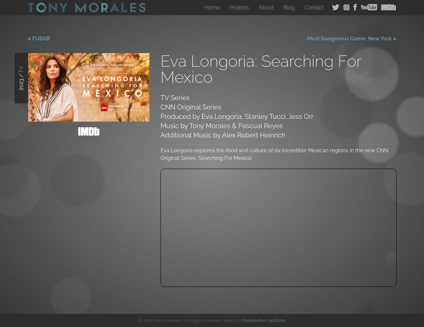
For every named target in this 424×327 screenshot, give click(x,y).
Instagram (346, 7)
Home (212, 7)
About (266, 7)
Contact (314, 7)
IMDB (388, 7)
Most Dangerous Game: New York (349, 38)
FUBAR (41, 38)
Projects (239, 7)
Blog (289, 7)
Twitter (335, 7)
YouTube (369, 7)
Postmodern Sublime (263, 320)
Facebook (355, 7)
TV (21, 69)
